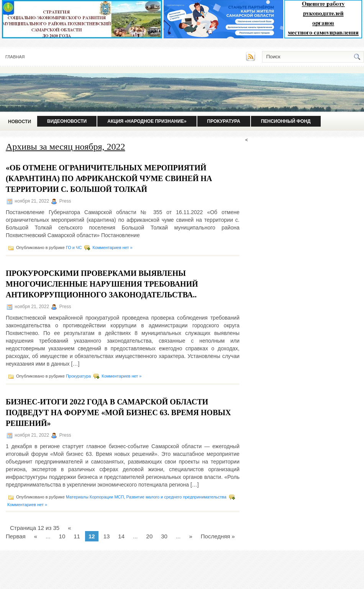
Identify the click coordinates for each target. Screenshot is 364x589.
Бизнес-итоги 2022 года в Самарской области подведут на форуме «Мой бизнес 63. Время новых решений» (118, 412)
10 (62, 536)
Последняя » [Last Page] (218, 536)
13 (106, 536)
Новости (19, 121)
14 (121, 536)
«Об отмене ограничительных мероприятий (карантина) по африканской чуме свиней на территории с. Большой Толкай (109, 178)
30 (164, 536)
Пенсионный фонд (286, 121)
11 (77, 536)
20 (149, 536)
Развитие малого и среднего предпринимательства (176, 497)
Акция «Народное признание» (146, 121)
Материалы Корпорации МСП (95, 497)
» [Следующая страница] (190, 536)
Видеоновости (67, 121)
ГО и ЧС (74, 247)
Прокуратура (223, 121)
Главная (15, 56)
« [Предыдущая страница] (35, 536)
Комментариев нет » (112, 247)
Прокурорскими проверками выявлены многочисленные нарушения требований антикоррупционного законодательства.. (102, 284)
